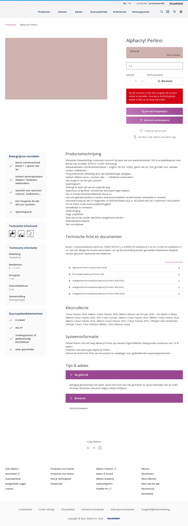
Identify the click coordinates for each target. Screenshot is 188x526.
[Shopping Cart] (174, 12)
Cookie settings (46, 509)
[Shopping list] (168, 12)
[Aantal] (135, 81)
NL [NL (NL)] (124, 3)
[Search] (162, 12)
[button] (181, 12)
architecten (142, 3)
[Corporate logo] (176, 3)
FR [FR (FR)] (129, 3)
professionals (157, 3)
